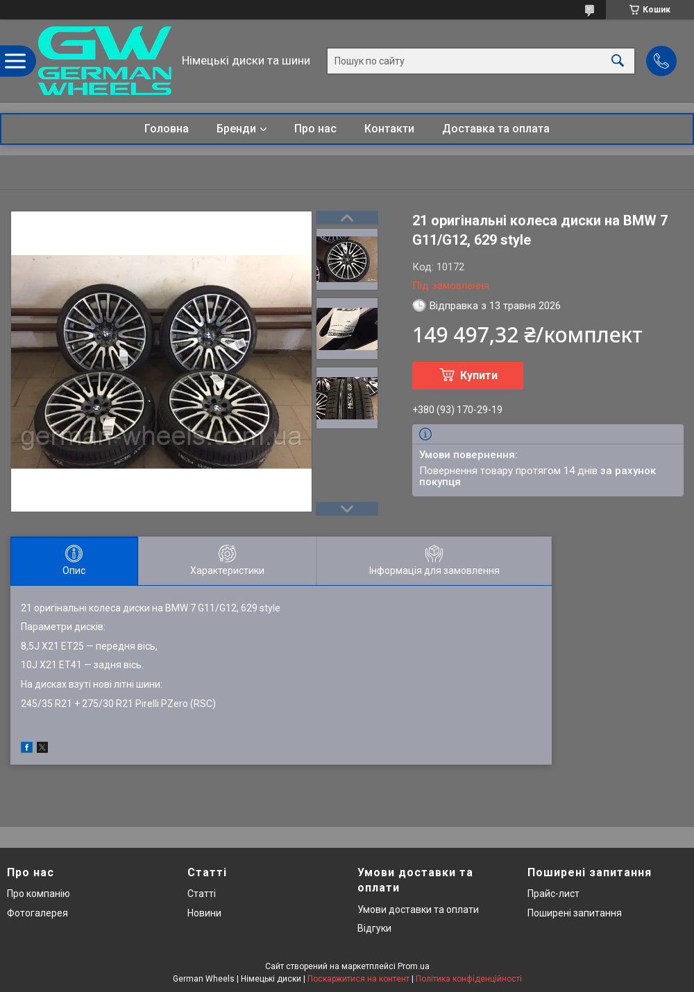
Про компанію (38, 893)
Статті (201, 893)
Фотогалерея (37, 913)
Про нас (315, 128)
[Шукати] (617, 60)
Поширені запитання (574, 913)
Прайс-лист (553, 893)
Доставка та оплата (496, 128)
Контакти (389, 128)
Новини (204, 913)
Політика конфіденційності (469, 979)
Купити (479, 375)
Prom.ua (414, 966)
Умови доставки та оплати (418, 909)
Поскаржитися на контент (358, 979)
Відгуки (374, 928)
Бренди (236, 128)
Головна (166, 128)
